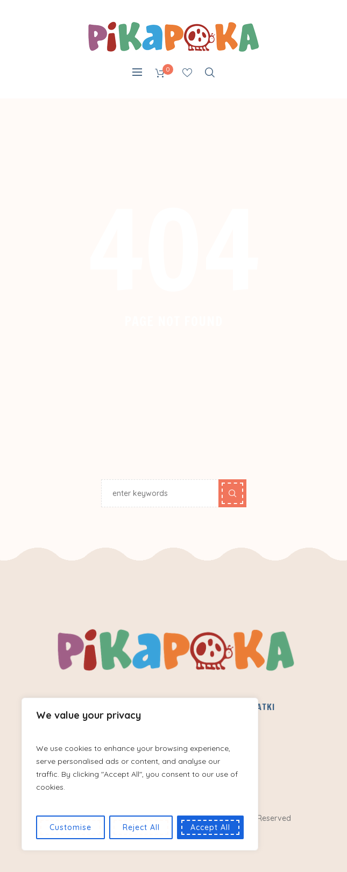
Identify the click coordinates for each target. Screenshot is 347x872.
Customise (70, 827)
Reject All (141, 827)
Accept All (210, 827)
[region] (140, 774)
